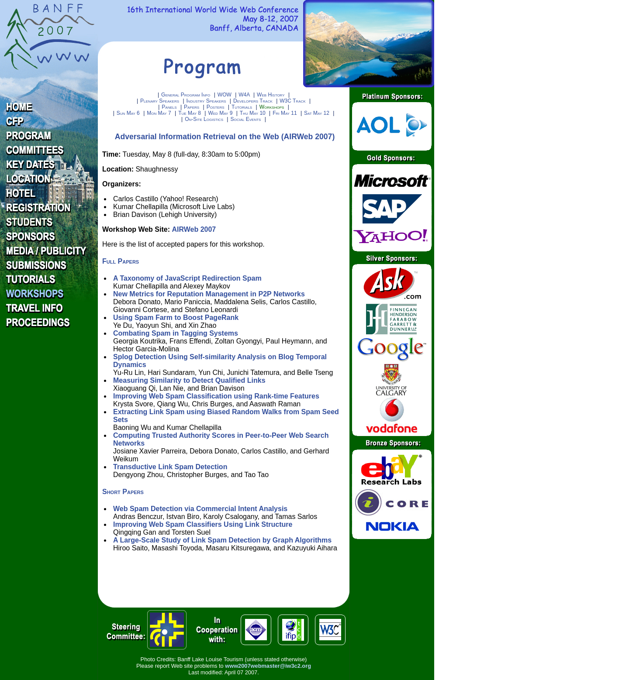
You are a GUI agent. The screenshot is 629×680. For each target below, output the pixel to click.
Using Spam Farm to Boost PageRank (175, 317)
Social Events (246, 119)
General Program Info (185, 95)
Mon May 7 (160, 113)
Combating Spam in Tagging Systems (175, 333)
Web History (271, 95)
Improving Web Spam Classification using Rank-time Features (216, 396)
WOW (225, 95)
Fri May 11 (285, 113)
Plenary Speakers (160, 101)
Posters (216, 107)
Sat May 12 (317, 113)
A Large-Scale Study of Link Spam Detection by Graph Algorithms (222, 540)
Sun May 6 (129, 113)
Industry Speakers (207, 101)
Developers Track (253, 101)
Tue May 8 (190, 113)
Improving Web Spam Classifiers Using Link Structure (202, 524)
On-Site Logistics (205, 119)
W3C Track (293, 101)
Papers (192, 107)
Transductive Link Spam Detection (170, 467)
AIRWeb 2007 (194, 229)
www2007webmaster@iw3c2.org (268, 666)
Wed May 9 (221, 113)
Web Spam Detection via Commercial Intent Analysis (200, 508)
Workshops (272, 107)
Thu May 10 (253, 113)
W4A (244, 95)
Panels (170, 107)
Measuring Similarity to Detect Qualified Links (189, 380)
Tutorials (243, 107)
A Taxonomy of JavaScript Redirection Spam (187, 278)
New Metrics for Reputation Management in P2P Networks (209, 294)
